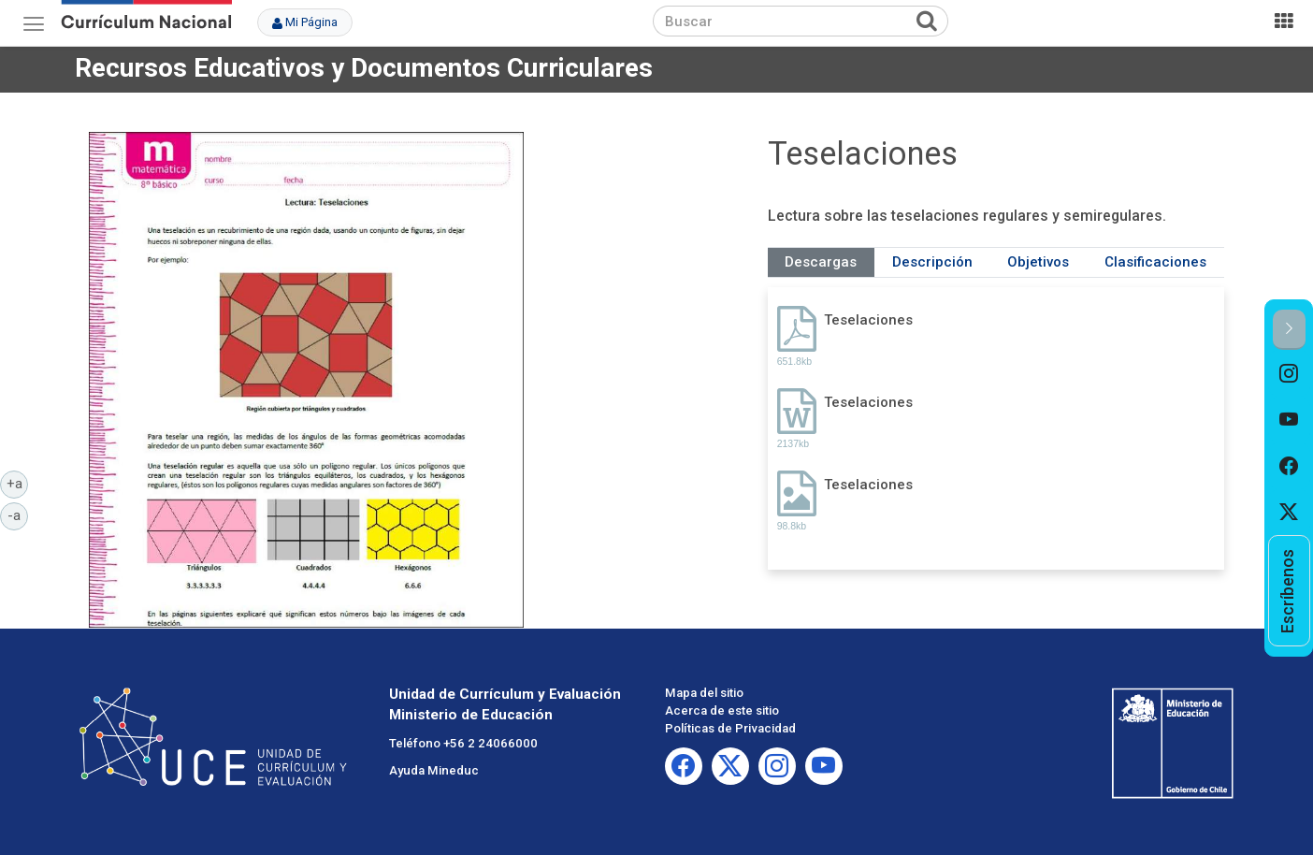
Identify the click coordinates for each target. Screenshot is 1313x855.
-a (17, 514)
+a (18, 482)
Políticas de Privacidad (730, 728)
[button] (1289, 330)
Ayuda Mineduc (434, 770)
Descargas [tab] (821, 262)
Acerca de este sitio (722, 710)
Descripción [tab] (932, 262)
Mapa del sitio (704, 693)
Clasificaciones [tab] (1155, 262)
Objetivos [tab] (1038, 262)
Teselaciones (868, 320)
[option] (1289, 373)
